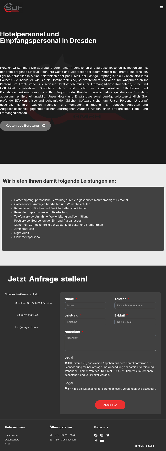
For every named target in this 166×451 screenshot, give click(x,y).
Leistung (72, 315)
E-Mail (119, 315)
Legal (69, 357)
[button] (161, 7)
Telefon (120, 299)
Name (70, 299)
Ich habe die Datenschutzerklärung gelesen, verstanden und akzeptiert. (111, 388)
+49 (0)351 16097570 (27, 315)
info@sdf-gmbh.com (26, 327)
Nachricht (73, 332)
